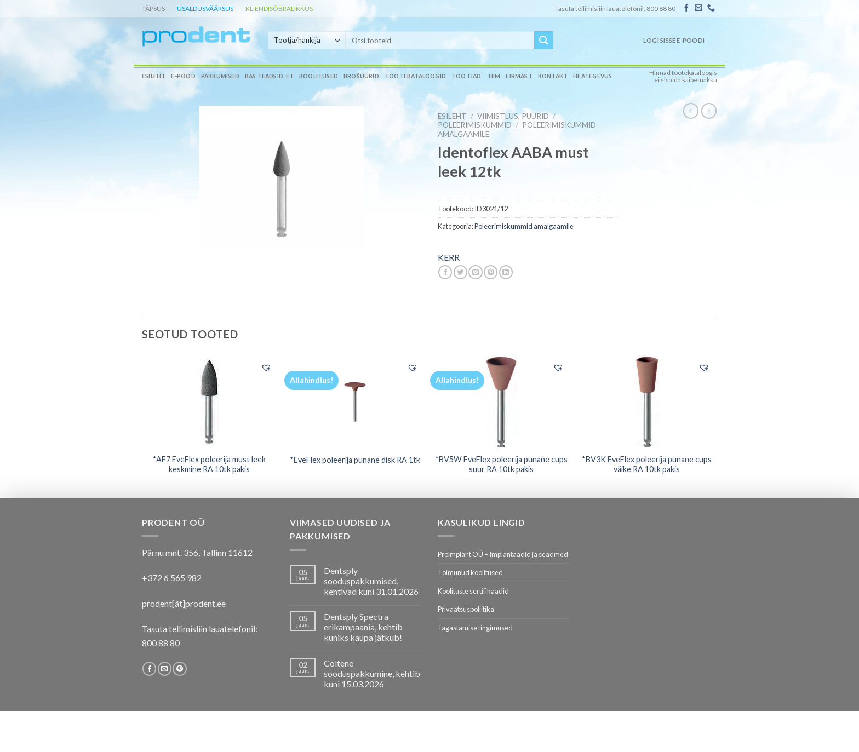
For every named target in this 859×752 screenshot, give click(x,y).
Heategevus (592, 76)
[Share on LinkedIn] (506, 272)
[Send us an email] (698, 8)
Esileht (153, 76)
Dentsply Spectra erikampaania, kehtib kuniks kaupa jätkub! (363, 626)
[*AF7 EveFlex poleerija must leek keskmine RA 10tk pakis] (209, 400)
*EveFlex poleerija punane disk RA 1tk (355, 459)
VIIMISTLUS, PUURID (513, 116)
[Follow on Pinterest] (179, 669)
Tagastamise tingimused (475, 627)
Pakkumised (220, 76)
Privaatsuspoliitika (466, 609)
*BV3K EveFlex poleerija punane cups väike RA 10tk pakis (647, 464)
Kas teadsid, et (269, 76)
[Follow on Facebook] (686, 8)
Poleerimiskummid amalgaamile (524, 226)
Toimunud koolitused (470, 572)
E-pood (183, 76)
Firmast (519, 76)
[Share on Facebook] (445, 272)
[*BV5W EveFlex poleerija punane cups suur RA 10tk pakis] (501, 401)
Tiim (494, 76)
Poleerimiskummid (475, 124)
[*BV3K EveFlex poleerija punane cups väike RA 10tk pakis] (647, 401)
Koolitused (318, 76)
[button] (266, 367)
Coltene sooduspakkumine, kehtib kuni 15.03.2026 (372, 673)
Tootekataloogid (415, 76)
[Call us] (711, 8)
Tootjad (466, 76)
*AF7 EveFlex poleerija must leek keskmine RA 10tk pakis (209, 464)
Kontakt (553, 76)
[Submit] (543, 40)
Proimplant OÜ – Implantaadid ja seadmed (503, 554)
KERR (449, 257)
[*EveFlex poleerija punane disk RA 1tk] (355, 401)
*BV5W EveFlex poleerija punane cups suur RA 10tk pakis (501, 464)
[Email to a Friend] (475, 272)
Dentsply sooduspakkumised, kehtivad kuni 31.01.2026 (371, 580)
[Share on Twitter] (460, 272)
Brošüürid (361, 76)
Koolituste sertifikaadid (473, 591)
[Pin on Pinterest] (490, 272)
